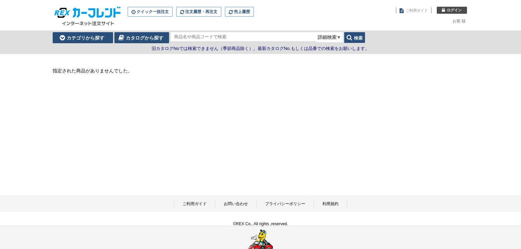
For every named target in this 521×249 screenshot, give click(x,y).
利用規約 (330, 203)
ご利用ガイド (195, 203)
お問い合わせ (236, 203)
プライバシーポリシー (285, 203)
